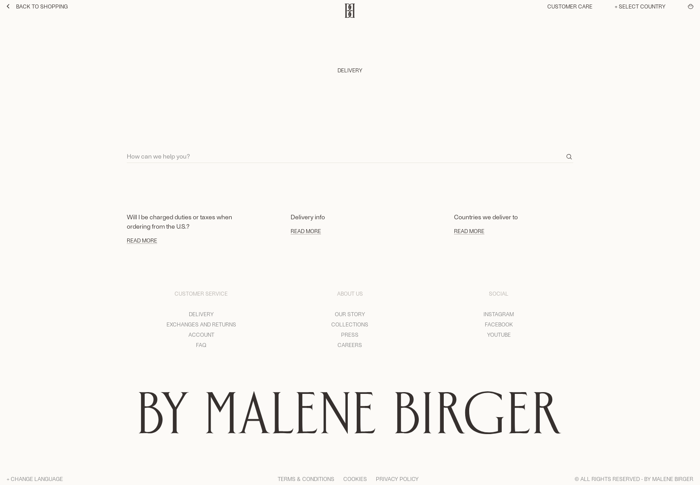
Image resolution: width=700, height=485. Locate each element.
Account (201, 334)
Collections (349, 324)
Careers (350, 345)
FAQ (201, 345)
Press (349, 334)
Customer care (569, 6)
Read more (142, 240)
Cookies (355, 479)
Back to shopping (37, 6)
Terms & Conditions (306, 479)
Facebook (499, 324)
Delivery (201, 314)
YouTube (499, 334)
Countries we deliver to (486, 217)
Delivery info (308, 217)
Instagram (498, 314)
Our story (350, 314)
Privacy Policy (397, 479)
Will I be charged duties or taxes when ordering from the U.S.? (179, 221)
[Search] (350, 152)
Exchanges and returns (201, 324)
